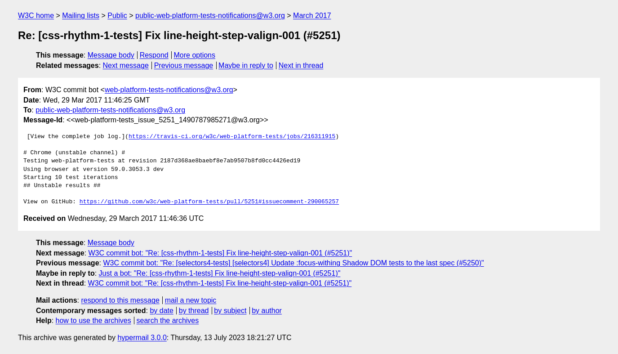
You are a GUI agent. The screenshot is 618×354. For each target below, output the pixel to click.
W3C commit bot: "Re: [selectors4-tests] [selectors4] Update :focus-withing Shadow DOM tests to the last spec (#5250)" (293, 263)
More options (195, 55)
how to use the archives (93, 320)
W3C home (36, 15)
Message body (111, 55)
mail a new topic (191, 300)
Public (117, 15)
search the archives (168, 320)
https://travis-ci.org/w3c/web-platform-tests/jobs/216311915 (232, 137)
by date (161, 310)
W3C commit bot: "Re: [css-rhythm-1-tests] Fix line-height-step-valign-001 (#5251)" (220, 253)
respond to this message (120, 300)
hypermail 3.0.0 (141, 337)
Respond (154, 55)
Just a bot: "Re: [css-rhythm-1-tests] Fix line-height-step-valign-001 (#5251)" (220, 273)
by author (267, 310)
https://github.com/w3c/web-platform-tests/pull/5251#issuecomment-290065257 (209, 202)
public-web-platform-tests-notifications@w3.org (210, 15)
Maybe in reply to (245, 65)
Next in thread (301, 65)
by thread (194, 310)
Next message (126, 65)
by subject (230, 310)
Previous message (183, 65)
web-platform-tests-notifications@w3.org (169, 90)
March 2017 (312, 15)
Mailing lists (80, 15)
